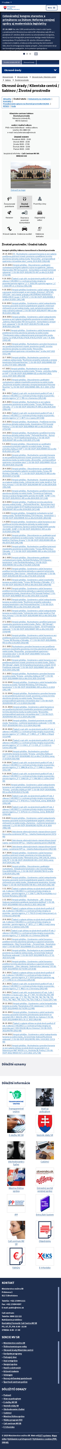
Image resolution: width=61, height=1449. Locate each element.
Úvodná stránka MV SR (12, 62)
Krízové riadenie (11, 1371)
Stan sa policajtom (12, 1398)
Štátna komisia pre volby (15, 1346)
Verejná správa (10, 1364)
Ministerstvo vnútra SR (14, 1343)
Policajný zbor (10, 1357)
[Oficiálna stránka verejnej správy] (8, 2)
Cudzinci (8, 1413)
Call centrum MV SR (12, 1423)
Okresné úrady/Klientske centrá (18, 1350)
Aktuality (7, 99)
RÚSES (6, 106)
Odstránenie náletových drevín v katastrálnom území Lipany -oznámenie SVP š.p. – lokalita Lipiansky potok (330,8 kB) (29, 841)
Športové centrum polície (15, 1382)
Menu (52, 7)
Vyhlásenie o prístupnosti (20, 1439)
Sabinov (8, 80)
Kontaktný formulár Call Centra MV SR (19, 1323)
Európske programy (13, 1353)
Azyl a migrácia (10, 1360)
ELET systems (44, 1435)
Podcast (7, 1395)
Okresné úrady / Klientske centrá (44, 77)
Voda (13, 106)
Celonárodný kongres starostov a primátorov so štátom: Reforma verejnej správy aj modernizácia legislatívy (29, 19)
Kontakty (7, 101)
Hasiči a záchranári (12, 1367)
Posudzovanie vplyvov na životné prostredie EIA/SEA (26, 103)
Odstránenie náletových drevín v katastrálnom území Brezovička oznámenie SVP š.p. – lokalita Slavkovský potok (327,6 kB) (29, 834)
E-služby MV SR (10, 1402)
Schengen (8, 1375)
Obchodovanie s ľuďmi (14, 1409)
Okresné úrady (29, 62)
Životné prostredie (22, 80)
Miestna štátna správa (14, 1416)
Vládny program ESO (13, 1420)
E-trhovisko (9, 1427)
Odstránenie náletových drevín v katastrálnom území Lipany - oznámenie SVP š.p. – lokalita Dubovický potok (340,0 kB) (29, 847)
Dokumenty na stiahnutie (39, 99)
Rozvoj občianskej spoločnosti (18, 1378)
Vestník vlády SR (11, 1405)
